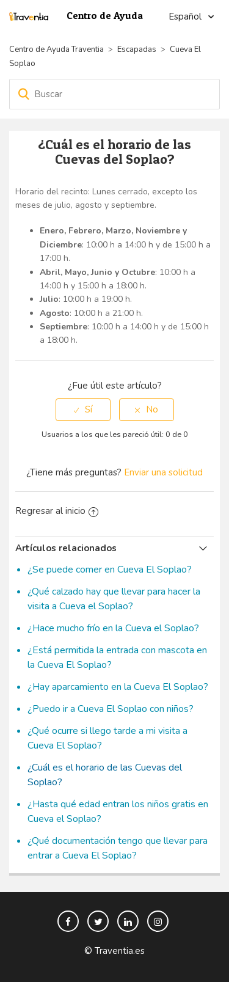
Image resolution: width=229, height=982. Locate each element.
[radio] (83, 409)
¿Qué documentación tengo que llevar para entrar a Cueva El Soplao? (117, 848)
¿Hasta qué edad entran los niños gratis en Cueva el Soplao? (117, 811)
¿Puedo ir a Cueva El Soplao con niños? (110, 709)
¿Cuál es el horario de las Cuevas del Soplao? (104, 775)
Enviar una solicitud (163, 472)
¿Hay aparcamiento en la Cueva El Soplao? (117, 687)
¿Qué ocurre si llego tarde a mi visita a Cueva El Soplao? (107, 738)
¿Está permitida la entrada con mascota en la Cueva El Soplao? (117, 657)
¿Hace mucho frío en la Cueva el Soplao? (113, 628)
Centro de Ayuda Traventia (56, 49)
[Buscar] (114, 94)
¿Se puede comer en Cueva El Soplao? (109, 569)
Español (186, 16)
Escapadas (136, 49)
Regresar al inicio (56, 511)
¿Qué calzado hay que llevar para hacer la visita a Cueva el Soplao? (113, 599)
